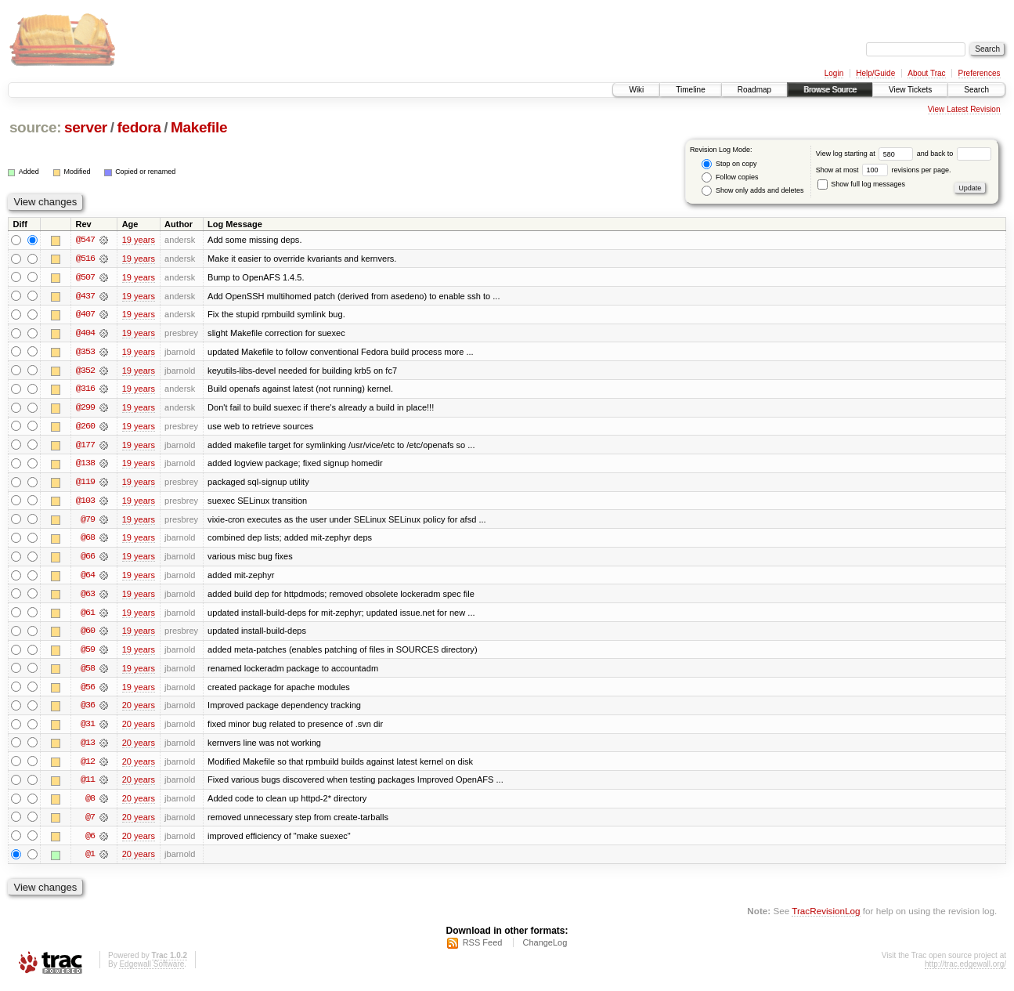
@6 (90, 841)
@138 (85, 465)
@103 (85, 503)
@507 (85, 277)
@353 (85, 352)
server (85, 127)
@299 (85, 409)
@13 (88, 747)
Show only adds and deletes (752, 191)
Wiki (636, 89)
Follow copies (730, 177)
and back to (954, 153)
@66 (88, 559)
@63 (88, 597)
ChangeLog (544, 948)
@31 (88, 728)
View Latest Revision (964, 109)
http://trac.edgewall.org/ (965, 970)
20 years (138, 709)
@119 (85, 484)
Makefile (199, 127)
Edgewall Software (151, 970)
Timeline (690, 89)
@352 (85, 371)
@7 (90, 822)
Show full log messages (861, 184)
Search (976, 89)
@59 (88, 653)
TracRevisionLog (826, 917)
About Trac (926, 73)
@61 (88, 615)
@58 (88, 672)
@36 (88, 709)
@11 (88, 785)
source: (35, 127)
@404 (85, 333)
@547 (85, 239)
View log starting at (866, 153)
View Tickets (910, 89)
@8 (90, 804)
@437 (85, 296)
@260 (85, 427)
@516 (85, 258)
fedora (139, 127)
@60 (88, 634)
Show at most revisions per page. (883, 170)
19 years (138, 239)
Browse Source (830, 89)
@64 (88, 578)
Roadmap (754, 89)
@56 (88, 691)
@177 (85, 446)
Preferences (979, 73)
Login (834, 73)
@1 (90, 860)
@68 (88, 540)
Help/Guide (875, 73)
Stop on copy (729, 164)
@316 (85, 390)
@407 (85, 315)
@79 (88, 521)
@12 (88, 766)
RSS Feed (483, 948)
